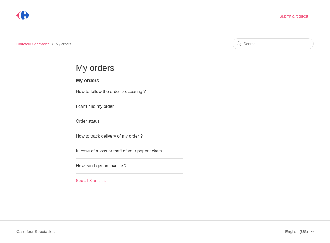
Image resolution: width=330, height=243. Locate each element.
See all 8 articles (91, 180)
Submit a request (294, 16)
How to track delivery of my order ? (109, 136)
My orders (87, 80)
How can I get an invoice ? (101, 166)
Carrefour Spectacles (32, 44)
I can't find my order (95, 106)
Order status (88, 121)
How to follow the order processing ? (111, 91)
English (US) (297, 231)
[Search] (273, 43)
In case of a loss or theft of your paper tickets (119, 151)
